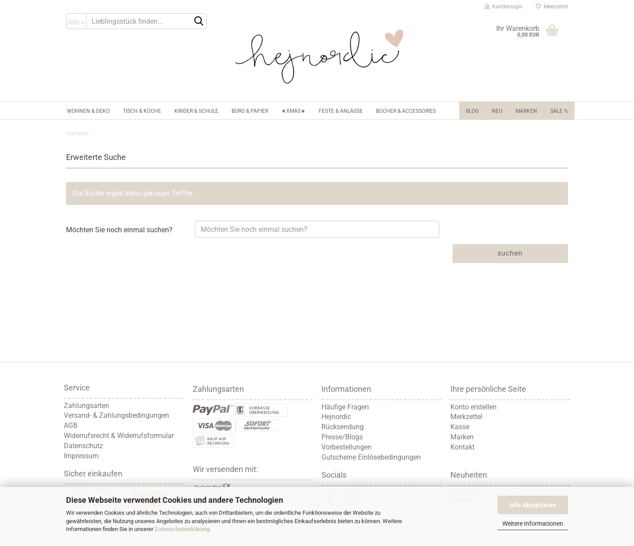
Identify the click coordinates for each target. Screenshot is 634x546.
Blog (472, 111)
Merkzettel (552, 7)
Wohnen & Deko (88, 111)
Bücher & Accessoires (406, 111)
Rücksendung (342, 427)
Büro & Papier (250, 111)
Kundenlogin (504, 7)
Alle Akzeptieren (533, 505)
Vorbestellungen (346, 447)
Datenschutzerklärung (182, 529)
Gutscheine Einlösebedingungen (371, 457)
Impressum (81, 456)
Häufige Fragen (345, 407)
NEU (497, 111)
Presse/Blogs (342, 437)
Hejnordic (336, 416)
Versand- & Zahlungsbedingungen (116, 415)
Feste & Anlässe (341, 111)
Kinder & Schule (196, 111)
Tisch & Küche (142, 111)
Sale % (559, 111)
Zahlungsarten (86, 405)
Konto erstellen (473, 407)
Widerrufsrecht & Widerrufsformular (119, 435)
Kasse (459, 427)
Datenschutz (83, 446)
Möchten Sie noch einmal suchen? (119, 230)
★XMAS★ (293, 111)
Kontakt (462, 447)
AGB (70, 425)
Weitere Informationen (532, 523)
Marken (526, 111)
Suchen (510, 253)
